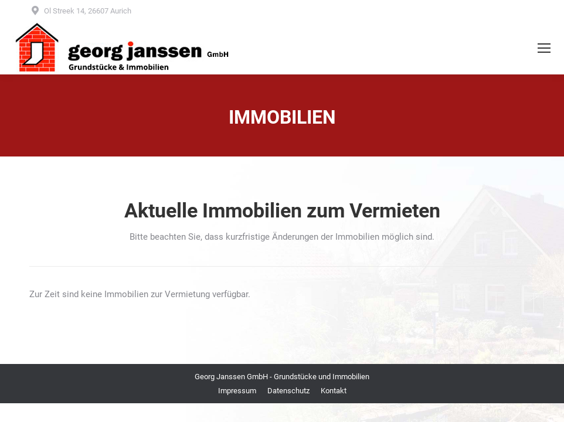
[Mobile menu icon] (544, 48)
